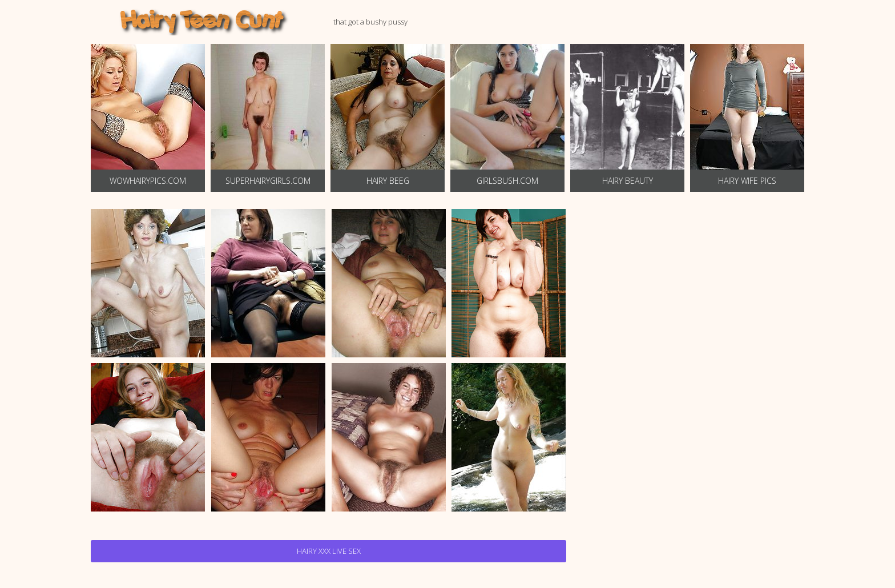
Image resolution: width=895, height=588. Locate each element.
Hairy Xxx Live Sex (329, 551)
